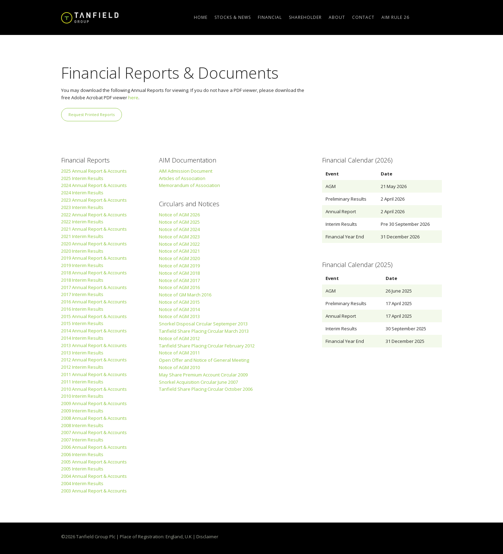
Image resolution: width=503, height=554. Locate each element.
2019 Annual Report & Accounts (94, 258)
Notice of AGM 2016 (179, 287)
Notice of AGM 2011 (179, 353)
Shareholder (305, 17)
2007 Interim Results (82, 440)
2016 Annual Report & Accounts (94, 301)
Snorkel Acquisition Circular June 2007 (198, 382)
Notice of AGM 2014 (179, 309)
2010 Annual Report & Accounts (94, 389)
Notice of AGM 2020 (179, 258)
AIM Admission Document (185, 171)
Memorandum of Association (189, 185)
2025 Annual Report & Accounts (94, 171)
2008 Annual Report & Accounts (94, 418)
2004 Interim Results (82, 483)
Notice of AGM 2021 (179, 251)
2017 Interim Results (82, 294)
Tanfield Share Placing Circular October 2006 (206, 389)
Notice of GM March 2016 (185, 295)
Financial (270, 17)
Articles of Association (182, 178)
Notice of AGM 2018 (179, 273)
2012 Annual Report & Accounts (94, 360)
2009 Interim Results (82, 411)
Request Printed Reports (91, 114)
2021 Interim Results (82, 236)
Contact (363, 17)
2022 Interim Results (82, 221)
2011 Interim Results (82, 382)
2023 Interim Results (82, 207)
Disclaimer (207, 536)
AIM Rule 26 (395, 17)
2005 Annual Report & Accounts (94, 462)
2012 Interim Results (82, 367)
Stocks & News (232, 17)
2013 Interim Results (82, 353)
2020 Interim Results (82, 251)
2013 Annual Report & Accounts (94, 345)
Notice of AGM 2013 (179, 316)
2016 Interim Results (82, 309)
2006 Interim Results (82, 454)
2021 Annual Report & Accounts (94, 229)
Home (200, 17)
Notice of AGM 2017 (179, 280)
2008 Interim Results (82, 425)
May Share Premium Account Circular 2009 (203, 375)
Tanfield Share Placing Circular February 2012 (207, 346)
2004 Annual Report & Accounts (94, 476)
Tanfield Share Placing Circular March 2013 (204, 331)
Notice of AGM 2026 (179, 214)
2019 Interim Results (82, 265)
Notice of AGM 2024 (179, 229)
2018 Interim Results (82, 280)
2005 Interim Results (82, 469)
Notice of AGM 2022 (179, 244)
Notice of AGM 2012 (179, 338)
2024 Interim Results (82, 192)
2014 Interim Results (82, 338)
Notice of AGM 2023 (179, 236)
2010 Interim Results (82, 396)
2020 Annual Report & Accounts (94, 243)
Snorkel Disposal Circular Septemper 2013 (203, 324)
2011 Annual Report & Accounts (94, 374)
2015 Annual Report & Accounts (94, 316)
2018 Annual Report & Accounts (94, 272)
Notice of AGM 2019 (179, 265)
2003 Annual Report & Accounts (94, 491)
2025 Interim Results (82, 178)
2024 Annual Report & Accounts (94, 185)
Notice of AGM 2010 (179, 367)
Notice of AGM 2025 (179, 222)
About (337, 17)
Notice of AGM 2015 (179, 302)
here (133, 97)
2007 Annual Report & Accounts (94, 432)
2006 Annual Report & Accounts (94, 447)
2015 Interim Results (82, 323)
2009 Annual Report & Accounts (94, 403)
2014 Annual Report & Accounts (94, 331)
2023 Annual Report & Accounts (94, 200)
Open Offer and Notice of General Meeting (204, 360)
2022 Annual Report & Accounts (94, 214)
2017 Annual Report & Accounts (94, 287)
